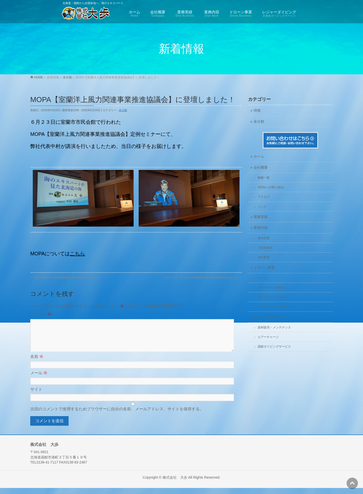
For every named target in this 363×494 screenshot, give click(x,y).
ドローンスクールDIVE (273, 306)
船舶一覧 (264, 177)
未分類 (123, 110)
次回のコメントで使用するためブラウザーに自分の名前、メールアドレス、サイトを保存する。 (117, 415)
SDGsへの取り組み (271, 187)
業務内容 (261, 228)
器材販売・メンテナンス (274, 327)
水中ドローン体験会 (271, 287)
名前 (36, 362)
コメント (40, 314)
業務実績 (261, 217)
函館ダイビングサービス (274, 346)
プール (262, 278)
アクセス (264, 197)
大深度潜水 (265, 248)
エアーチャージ (268, 337)
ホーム (259, 156)
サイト (36, 395)
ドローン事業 (264, 267)
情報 (257, 110)
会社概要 (261, 167)
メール (38, 379)
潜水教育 (264, 257)
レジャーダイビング (269, 317)
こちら (77, 253)
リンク (262, 206)
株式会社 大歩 (175, 483)
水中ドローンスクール (273, 297)
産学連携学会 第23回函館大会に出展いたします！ (66, 277)
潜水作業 (264, 238)
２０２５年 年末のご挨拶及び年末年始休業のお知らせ (202, 277)
